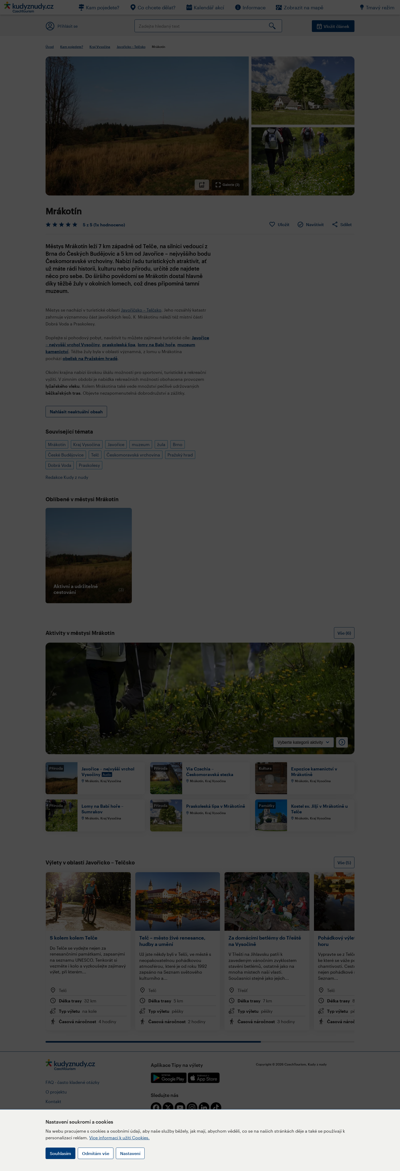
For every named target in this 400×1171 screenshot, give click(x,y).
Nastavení (130, 1153)
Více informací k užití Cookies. (119, 1137)
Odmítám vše (95, 1153)
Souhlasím (60, 1153)
